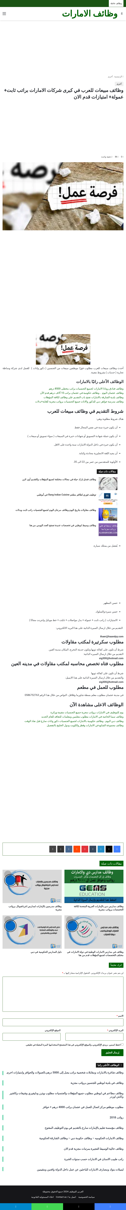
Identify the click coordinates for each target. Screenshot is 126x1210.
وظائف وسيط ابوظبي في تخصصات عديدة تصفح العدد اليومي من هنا (62, 525)
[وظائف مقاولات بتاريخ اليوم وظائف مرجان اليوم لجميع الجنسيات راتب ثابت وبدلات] (108, 514)
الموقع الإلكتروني (53, 1030)
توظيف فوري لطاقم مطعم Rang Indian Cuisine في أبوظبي (66, 494)
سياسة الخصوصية (86, 1197)
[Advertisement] (63, 47)
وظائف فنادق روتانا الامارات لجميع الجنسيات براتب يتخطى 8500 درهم (86, 388)
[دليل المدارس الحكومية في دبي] (32, 932)
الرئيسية (118, 76)
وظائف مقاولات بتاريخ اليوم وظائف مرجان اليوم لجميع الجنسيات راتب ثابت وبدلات (55, 510)
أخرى (110, 76)
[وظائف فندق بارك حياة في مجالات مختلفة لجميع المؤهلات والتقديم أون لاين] (108, 483)
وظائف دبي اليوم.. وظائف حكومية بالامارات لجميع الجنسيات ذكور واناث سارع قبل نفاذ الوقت (73, 721)
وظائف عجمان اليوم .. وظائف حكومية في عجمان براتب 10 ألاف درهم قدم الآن (81, 392)
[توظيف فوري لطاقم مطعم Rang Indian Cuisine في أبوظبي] (108, 499)
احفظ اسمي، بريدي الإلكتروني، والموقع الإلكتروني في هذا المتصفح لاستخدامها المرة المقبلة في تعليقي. (73, 1045)
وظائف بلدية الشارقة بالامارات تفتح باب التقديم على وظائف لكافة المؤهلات (83, 397)
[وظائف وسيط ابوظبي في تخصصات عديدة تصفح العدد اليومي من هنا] (108, 529)
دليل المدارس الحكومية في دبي (46, 952)
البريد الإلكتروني (115, 1030)
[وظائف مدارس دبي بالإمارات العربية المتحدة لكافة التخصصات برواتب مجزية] (94, 886)
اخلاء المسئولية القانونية (42, 1197)
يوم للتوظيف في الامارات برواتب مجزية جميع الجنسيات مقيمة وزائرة (87, 712)
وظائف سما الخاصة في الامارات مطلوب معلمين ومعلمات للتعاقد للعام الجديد (82, 716)
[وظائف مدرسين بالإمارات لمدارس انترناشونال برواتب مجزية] (32, 886)
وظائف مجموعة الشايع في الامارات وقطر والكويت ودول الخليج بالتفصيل (85, 725)
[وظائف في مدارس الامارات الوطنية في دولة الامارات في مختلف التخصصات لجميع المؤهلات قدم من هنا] (94, 932)
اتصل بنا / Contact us (66, 1197)
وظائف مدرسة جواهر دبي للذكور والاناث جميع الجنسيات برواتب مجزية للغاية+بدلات (79, 401)
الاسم (120, 1016)
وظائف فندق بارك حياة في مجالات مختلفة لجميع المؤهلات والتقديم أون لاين (59, 479)
